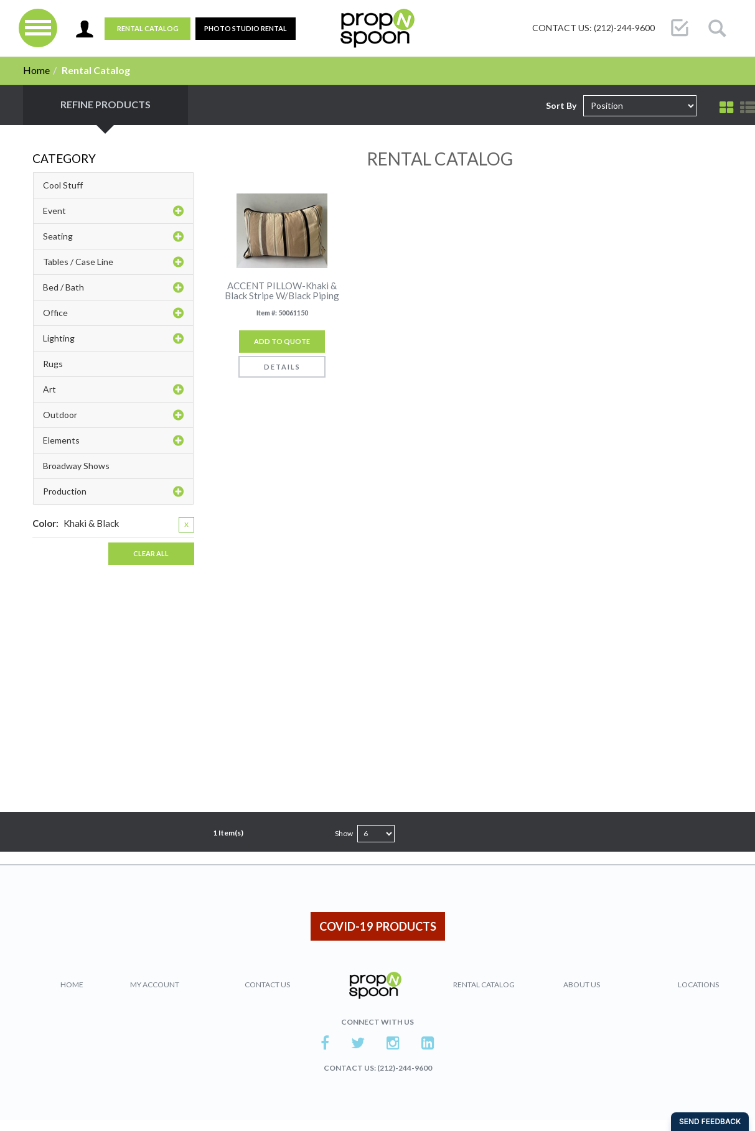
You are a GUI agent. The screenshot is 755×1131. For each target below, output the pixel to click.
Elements (113, 440)
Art (113, 389)
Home (36, 70)
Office (113, 313)
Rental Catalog (148, 28)
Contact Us (267, 984)
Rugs (53, 363)
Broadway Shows (76, 465)
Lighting (113, 338)
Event (113, 211)
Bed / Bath (113, 287)
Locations (698, 984)
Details (282, 367)
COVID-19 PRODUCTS (377, 926)
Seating (113, 236)
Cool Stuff (63, 185)
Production (113, 491)
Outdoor (113, 415)
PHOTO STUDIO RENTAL (245, 28)
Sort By (561, 105)
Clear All (151, 553)
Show (344, 833)
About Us (581, 984)
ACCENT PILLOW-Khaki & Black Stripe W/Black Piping (282, 291)
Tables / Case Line (113, 262)
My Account (154, 984)
